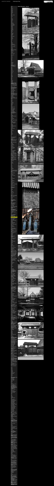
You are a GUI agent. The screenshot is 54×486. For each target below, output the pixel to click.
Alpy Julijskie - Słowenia (13, 286)
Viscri (11, 188)
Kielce (11, 243)
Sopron (11, 60)
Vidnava (11, 101)
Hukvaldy (12, 127)
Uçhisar (12, 69)
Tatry (11, 123)
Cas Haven (12, 27)
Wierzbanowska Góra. (13, 259)
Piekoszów (12, 244)
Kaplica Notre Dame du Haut (13, 426)
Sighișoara (12, 191)
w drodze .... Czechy (13, 372)
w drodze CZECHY (12, 262)
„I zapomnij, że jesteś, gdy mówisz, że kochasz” (13, 255)
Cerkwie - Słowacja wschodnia (14, 206)
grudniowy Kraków (13, 407)
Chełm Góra (12, 352)
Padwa (11, 395)
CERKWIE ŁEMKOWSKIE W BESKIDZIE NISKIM (13, 478)
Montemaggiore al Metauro (13, 283)
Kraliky (11, 105)
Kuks (11, 17)
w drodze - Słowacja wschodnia (13, 207)
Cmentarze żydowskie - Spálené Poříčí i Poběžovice (14, 377)
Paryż (11, 438)
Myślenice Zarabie (13, 178)
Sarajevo (12, 333)
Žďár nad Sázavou (12, 269)
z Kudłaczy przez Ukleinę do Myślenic (14, 350)
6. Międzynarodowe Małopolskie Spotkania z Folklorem (13, 200)
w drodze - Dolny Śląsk (13, 247)
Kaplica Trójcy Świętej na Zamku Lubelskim (13, 112)
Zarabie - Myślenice (13, 147)
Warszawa (12, 12)
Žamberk (12, 104)
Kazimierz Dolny (12, 290)
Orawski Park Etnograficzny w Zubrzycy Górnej (14, 93)
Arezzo (11, 282)
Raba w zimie (12, 146)
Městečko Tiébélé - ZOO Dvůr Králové (14, 305)
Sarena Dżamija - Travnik (13, 334)
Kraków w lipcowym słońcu (13, 463)
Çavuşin (11, 70)
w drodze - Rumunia (13, 185)
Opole (11, 239)
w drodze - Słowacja (13, 175)
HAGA (11, 398)
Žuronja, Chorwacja (13, 108)
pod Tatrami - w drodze (13, 298)
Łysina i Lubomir (12, 219)
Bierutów (12, 314)
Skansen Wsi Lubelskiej (13, 291)
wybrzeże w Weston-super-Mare (13, 412)
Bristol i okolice (12, 324)
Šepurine (12, 81)
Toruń (11, 114)
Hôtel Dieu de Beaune (13, 423)
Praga (11, 227)
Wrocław (12, 64)
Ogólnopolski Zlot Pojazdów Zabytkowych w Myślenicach (14, 469)
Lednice (11, 57)
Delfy (11, 382)
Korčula (12, 433)
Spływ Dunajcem (12, 430)
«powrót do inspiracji (5, 1)
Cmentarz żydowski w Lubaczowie (13, 236)
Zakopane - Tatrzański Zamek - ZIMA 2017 (14, 353)
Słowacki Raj (12, 297)
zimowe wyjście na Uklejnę (13, 311)
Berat (11, 131)
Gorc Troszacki (12, 301)
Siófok (11, 77)
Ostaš (11, 161)
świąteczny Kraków (13, 443)
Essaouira (12, 28)
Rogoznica (12, 80)
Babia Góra (12, 201)
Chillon (11, 369)
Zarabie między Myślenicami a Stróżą (14, 231)
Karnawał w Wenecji (13, 403)
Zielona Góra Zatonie (13, 46)
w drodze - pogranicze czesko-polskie (14, 98)
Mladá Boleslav (12, 354)
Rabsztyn (12, 63)
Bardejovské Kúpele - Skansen (14, 210)
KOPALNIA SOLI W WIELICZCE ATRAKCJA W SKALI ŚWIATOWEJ (13, 476)
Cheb (11, 376)
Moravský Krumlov (13, 53)
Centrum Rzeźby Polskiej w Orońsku (13, 288)
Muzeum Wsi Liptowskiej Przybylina (13, 276)
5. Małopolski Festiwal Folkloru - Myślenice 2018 (13, 287)
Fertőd (11, 74)
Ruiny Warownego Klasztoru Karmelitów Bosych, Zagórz (14, 337)
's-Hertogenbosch (13, 399)
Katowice (12, 124)
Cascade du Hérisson (13, 419)
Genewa (11, 368)
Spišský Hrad (12, 294)
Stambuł (12, 6)
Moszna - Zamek (12, 345)
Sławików (12, 240)
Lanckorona (12, 95)
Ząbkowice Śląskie (13, 344)
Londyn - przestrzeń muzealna (14, 361)
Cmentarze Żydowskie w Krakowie (13, 444)
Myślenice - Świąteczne (13, 150)
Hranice (12, 181)
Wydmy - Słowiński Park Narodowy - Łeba (13, 203)
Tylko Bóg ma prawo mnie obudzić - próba (13, 271)
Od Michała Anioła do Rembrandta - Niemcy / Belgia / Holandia (14, 442)
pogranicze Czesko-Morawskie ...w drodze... (14, 322)
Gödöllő (12, 20)
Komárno (12, 76)
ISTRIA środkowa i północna (13, 458)
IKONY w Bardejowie (13, 222)
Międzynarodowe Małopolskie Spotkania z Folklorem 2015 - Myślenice (14, 435)
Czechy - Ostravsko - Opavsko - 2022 (14, 120)
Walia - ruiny (12, 223)
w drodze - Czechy (12, 226)
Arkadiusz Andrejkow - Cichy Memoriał (14, 139)
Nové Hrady (12, 263)
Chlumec (12, 16)
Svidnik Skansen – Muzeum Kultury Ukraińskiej (13, 209)
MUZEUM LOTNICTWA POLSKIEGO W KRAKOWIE (14, 477)
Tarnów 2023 (12, 96)
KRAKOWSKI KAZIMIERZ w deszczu (14, 445)
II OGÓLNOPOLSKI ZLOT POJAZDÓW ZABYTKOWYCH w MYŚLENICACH (14, 437)
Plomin (11, 165)
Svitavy (11, 320)
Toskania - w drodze (13, 392)
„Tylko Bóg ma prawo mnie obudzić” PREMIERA (13, 270)
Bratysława (12, 174)
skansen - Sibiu (12, 192)
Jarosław (12, 234)
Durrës (11, 132)
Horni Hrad (12, 266)
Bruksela (12, 452)
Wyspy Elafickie (12, 329)
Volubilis (12, 31)
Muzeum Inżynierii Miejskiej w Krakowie (14, 464)
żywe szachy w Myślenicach (13, 436)
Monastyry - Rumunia (13, 216)
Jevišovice (12, 52)
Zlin (11, 213)
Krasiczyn (12, 138)
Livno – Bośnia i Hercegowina (14, 85)
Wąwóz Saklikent (12, 36)
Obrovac (12, 197)
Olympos (12, 43)
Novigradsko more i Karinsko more (14, 195)
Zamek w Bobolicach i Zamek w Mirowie (14, 171)
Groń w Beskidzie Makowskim (14, 258)
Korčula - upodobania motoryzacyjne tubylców (13, 431)
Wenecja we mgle (12, 402)
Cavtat (11, 330)
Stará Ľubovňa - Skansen (13, 466)
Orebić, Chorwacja (13, 109)
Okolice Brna (12, 449)
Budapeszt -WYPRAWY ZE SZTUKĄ (14, 448)
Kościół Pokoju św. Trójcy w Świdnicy (14, 251)
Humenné (12, 208)
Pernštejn (12, 115)
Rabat (11, 32)
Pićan (11, 164)
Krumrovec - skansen (13, 308)
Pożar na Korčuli (12, 432)
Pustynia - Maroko (13, 24)
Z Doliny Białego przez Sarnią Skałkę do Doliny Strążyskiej (14, 358)
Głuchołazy (12, 102)
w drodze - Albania (13, 128)
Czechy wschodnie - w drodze (14, 302)
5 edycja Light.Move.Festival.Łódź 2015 (14, 416)
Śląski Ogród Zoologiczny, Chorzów (13, 157)
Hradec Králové (12, 373)
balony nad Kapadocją (13, 66)
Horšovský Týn (12, 378)
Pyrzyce (12, 47)
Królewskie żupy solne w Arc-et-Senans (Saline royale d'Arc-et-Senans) (14, 420)
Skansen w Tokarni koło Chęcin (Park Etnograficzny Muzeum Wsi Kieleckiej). (14, 484)
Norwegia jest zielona (13, 465)
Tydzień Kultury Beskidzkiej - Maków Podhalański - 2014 (14, 462)
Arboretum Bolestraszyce (13, 140)
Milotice (12, 9)
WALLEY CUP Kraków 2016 (13, 391)
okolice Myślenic (12, 182)
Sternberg (12, 321)
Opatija (11, 169)
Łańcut (11, 141)
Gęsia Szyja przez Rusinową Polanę (13, 153)
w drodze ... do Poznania (13, 315)
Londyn (11, 362)
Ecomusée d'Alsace (13, 427)
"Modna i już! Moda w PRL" (13, 406)
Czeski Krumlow (12, 118)
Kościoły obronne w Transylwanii (13, 187)
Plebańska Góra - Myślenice (13, 252)
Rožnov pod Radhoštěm (13, 214)
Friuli (11, 459)
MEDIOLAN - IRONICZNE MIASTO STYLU (13, 475)
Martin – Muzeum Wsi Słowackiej (13, 215)
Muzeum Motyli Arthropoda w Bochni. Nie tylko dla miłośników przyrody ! (14, 482)
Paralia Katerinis (12, 379)
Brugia (11, 453)
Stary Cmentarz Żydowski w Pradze (13, 229)
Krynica (11, 21)
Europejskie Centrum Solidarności (13, 388)
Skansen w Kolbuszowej (13, 456)
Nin (11, 135)
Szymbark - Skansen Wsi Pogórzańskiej (13, 65)
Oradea (11, 186)
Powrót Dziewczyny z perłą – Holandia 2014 (14, 457)
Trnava (11, 73)
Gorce (11, 307)
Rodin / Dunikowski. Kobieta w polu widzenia (14, 359)
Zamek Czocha (12, 248)
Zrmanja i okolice (12, 196)
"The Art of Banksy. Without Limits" (13, 142)
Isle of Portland (12, 410)
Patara (11, 39)
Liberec (11, 13)
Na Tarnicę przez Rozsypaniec (14, 339)
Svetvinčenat (12, 168)
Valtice (11, 56)
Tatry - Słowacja (12, 274)
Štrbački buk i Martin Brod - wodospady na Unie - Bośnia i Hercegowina (13, 83)
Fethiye (11, 40)
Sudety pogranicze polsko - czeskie (13, 159)
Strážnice (12, 8)
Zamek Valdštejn (12, 357)
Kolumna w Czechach (13, 90)
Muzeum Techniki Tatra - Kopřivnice (13, 348)
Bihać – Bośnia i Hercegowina (14, 84)
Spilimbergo (12, 279)
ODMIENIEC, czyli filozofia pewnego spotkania (13, 323)
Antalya (11, 35)
